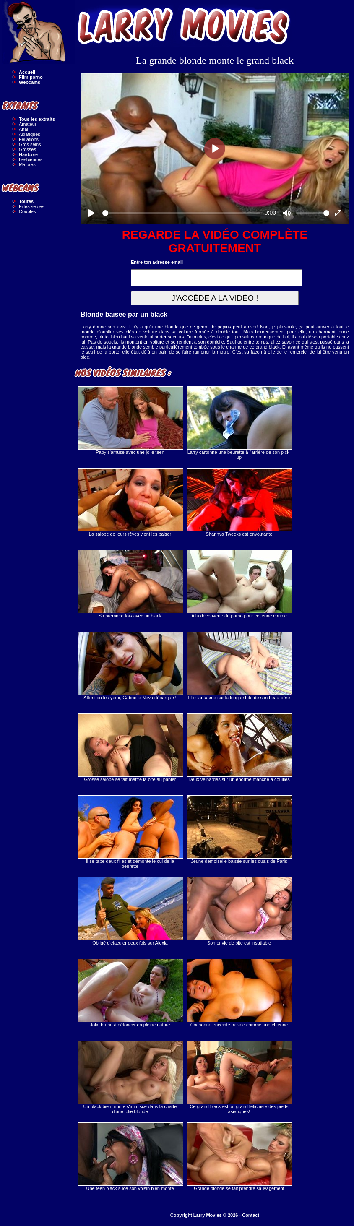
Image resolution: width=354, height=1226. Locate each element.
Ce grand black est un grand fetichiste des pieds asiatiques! (239, 1077)
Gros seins (30, 144)
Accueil (27, 72)
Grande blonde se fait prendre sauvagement (239, 1156)
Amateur (27, 124)
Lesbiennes (30, 159)
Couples (27, 211)
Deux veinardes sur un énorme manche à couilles (239, 747)
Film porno (31, 77)
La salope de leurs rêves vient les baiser (130, 502)
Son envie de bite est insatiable (239, 911)
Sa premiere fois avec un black (130, 584)
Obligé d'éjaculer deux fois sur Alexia (130, 911)
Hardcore (28, 154)
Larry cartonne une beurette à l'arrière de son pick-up (239, 423)
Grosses (27, 149)
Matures (27, 164)
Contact (250, 1215)
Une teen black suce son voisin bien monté (130, 1156)
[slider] (181, 213)
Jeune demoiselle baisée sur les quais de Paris (239, 829)
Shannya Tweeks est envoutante (239, 502)
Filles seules (31, 206)
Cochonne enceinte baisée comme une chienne (239, 993)
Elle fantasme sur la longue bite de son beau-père (239, 666)
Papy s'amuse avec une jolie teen (130, 420)
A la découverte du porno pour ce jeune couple (239, 584)
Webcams (29, 82)
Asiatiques (29, 134)
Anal (23, 129)
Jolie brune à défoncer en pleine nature (130, 993)
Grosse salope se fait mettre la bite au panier (130, 747)
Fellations (29, 139)
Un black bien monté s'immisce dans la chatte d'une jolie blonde (130, 1077)
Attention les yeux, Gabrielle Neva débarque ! (130, 666)
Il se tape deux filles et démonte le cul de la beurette (130, 832)
